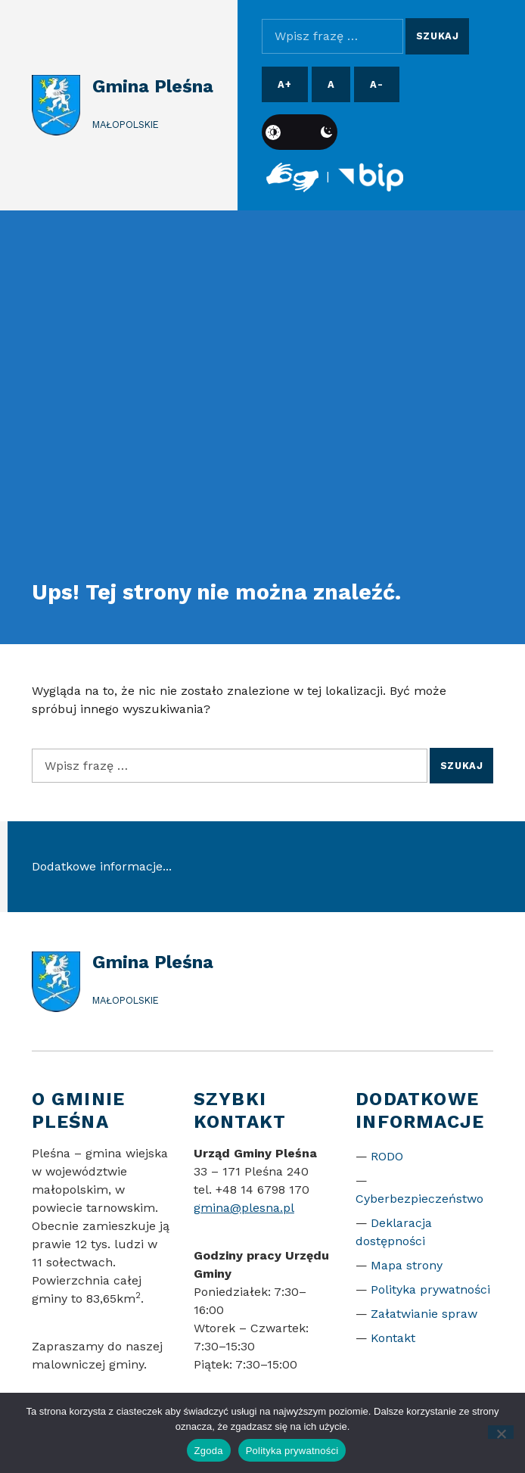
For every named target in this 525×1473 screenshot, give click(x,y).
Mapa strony (407, 1265)
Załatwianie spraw (424, 1313)
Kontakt (393, 1338)
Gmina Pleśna (152, 86)
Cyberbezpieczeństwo (419, 1198)
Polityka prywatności (430, 1289)
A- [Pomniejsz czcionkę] (376, 84)
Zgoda (208, 1450)
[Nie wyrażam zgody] (501, 1432)
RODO (387, 1156)
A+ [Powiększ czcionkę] (284, 84)
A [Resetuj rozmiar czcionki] (331, 84)
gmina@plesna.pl (244, 1208)
